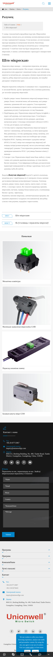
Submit (8, 535)
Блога (19, 9)
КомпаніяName (8, 562)
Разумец (26, 9)
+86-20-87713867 (12, 443)
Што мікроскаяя (22, 215)
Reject (27, 651)
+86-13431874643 (12, 588)
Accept (35, 651)
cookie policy (29, 647)
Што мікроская (15, 60)
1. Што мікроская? (10, 27)
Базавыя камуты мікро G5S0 (14, 414)
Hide (18, 25)
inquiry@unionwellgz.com (16, 448)
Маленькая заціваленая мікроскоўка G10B (19, 327)
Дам (5, 9)
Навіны (12, 9)
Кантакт (5, 575)
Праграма (6, 556)
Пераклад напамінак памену (14, 368)
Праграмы (6, 550)
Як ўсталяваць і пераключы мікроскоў (31, 223)
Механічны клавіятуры (11, 281)
